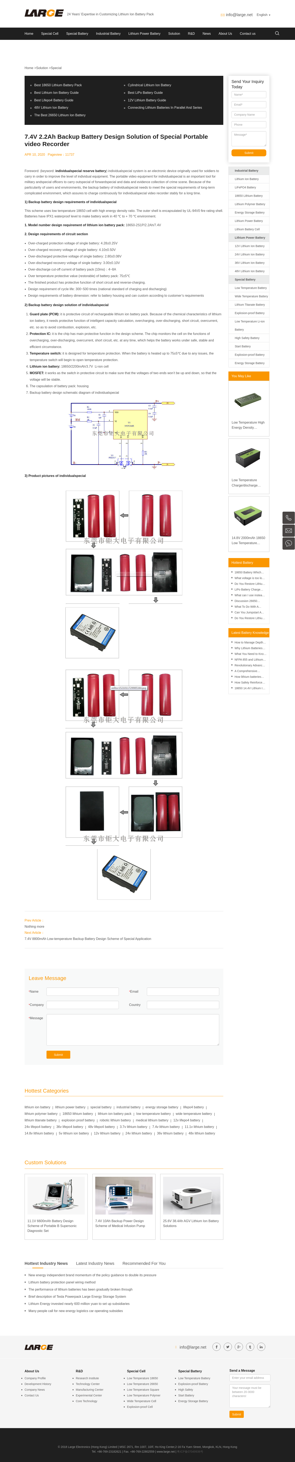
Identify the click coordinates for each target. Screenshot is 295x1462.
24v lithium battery (138, 1133)
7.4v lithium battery (166, 1127)
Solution (174, 33)
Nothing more (34, 926)
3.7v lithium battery (133, 1127)
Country (135, 1005)
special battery (100, 1107)
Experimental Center (89, 1395)
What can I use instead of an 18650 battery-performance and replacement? (249, 596)
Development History (38, 1384)
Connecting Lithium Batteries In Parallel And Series (165, 107)
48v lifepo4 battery (101, 1127)
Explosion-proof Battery (250, 313)
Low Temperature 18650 (142, 1378)
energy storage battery (161, 1107)
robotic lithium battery (115, 1120)
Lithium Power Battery (144, 33)
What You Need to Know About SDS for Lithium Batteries (250, 654)
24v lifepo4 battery (38, 1127)
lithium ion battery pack (115, 1113)
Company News (35, 1389)
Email (134, 991)
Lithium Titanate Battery (250, 304)
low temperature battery (153, 1113)
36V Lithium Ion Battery (250, 262)
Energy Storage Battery (250, 212)
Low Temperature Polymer (143, 1395)
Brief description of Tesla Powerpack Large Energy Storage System (77, 1296)
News (207, 33)
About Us (225, 33)
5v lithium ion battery (74, 1133)
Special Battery (77, 33)
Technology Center (88, 1384)
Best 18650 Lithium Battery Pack (58, 85)
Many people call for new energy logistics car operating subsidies (75, 1311)
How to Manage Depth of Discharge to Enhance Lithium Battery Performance (250, 643)
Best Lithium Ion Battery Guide (56, 92)
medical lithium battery (152, 1120)
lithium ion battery (37, 1107)
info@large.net (239, 14)
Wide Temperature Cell (141, 1401)
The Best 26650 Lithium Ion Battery (60, 115)
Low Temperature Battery (251, 288)
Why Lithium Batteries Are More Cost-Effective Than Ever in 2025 (250, 649)
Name (34, 991)
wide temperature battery (194, 1113)
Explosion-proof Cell (140, 1406)
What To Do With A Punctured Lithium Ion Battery (248, 607)
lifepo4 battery (193, 1107)
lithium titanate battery (41, 1120)
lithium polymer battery (41, 1113)
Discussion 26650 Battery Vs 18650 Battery (251, 601)
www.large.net (166, 1451)
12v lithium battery (107, 1133)
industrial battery (129, 1107)
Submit (58, 1054)
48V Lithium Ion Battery (51, 107)
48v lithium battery (201, 1133)
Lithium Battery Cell (247, 229)
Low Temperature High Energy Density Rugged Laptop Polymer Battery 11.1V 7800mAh (248, 425)
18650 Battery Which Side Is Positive (248, 573)
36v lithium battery (170, 1133)
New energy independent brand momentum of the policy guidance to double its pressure (92, 1275)
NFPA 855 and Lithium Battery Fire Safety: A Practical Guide (249, 660)
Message (36, 1018)
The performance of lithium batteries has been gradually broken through (80, 1289)
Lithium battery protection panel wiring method (61, 1282)
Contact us (247, 33)
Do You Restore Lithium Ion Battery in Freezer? (250, 584)
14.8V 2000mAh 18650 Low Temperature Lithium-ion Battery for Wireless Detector (248, 541)
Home (29, 33)
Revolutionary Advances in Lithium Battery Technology (250, 666)
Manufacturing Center (89, 1389)
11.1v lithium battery (199, 1127)
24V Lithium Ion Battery (250, 254)
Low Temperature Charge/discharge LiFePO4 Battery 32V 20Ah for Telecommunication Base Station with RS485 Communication (249, 483)
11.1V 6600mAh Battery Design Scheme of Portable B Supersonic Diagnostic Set (52, 1226)
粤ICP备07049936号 (190, 1451)
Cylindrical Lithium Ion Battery (149, 85)
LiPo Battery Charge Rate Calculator (247, 590)
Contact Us (32, 1395)
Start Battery (243, 346)
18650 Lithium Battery (249, 195)
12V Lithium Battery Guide (147, 100)
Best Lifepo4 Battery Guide (53, 100)
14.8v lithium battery (39, 1133)
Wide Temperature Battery (251, 296)
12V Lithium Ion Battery (250, 246)
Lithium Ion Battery (247, 179)
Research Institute (87, 1378)
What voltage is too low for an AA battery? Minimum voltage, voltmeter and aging (249, 578)
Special (56, 68)
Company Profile (35, 1378)
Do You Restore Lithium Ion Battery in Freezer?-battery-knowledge (250, 618)
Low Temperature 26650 (142, 1384)
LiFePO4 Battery (245, 187)
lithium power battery (70, 1107)
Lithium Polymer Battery (250, 204)
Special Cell (49, 33)
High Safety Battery (247, 338)
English (263, 15)
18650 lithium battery (77, 1113)
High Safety (185, 1389)
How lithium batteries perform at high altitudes (250, 677)
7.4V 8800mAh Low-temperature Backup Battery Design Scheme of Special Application (88, 939)
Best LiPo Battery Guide (145, 92)
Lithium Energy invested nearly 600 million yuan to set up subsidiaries (79, 1303)
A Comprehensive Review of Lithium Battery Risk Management (246, 671)
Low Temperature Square (143, 1389)
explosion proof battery (78, 1120)
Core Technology (86, 1401)
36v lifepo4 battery (69, 1127)
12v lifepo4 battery (186, 1120)
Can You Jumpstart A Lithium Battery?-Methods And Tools (248, 613)
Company (37, 1005)
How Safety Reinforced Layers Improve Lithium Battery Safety (249, 683)
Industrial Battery (108, 33)
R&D (191, 33)
